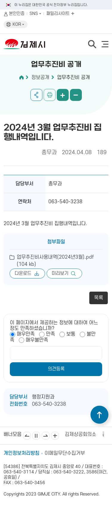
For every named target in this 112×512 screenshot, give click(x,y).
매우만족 (26, 334)
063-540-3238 (49, 404)
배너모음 (55, 436)
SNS (35, 13)
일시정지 (36, 436)
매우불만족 (37, 340)
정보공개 (40, 77)
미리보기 (60, 273)
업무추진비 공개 (73, 77)
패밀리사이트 (60, 13)
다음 (46, 436)
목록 (98, 298)
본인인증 (16, 13)
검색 (92, 44)
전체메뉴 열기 (105, 44)
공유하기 (36, 95)
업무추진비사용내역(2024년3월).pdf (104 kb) (55, 261)
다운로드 (23, 273)
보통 (70, 334)
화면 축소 (76, 95)
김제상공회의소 (80, 434)
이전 (27, 436)
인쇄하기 (50, 95)
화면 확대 (63, 95)
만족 (50, 334)
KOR (18, 24)
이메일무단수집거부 (65, 453)
